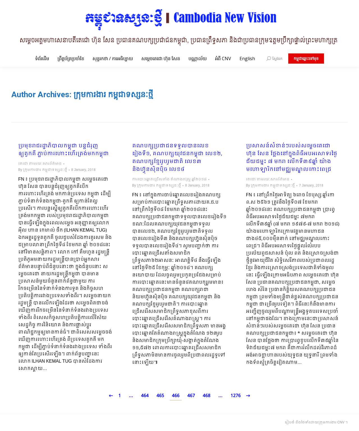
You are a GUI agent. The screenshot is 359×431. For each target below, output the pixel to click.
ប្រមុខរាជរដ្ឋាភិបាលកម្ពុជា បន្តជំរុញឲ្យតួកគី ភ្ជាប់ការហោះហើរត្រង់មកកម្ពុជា (63, 150)
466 (176, 396)
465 (160, 396)
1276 (236, 396)
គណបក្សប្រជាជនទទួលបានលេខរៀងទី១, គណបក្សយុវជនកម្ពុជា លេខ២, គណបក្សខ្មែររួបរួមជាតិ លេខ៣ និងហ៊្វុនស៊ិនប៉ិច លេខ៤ (177, 158)
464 (145, 396)
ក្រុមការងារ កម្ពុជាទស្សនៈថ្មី (113, 94)
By (42, 170)
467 (191, 396)
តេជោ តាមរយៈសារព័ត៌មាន (40, 164)
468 (206, 396)
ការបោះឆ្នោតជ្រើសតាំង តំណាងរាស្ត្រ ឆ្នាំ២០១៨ (169, 179)
